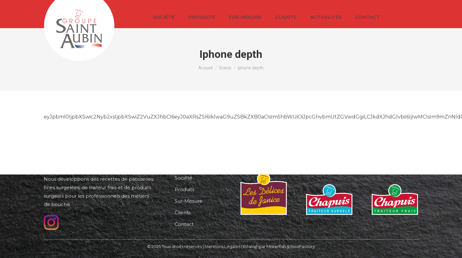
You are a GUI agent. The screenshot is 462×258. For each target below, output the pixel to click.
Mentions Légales (222, 246)
